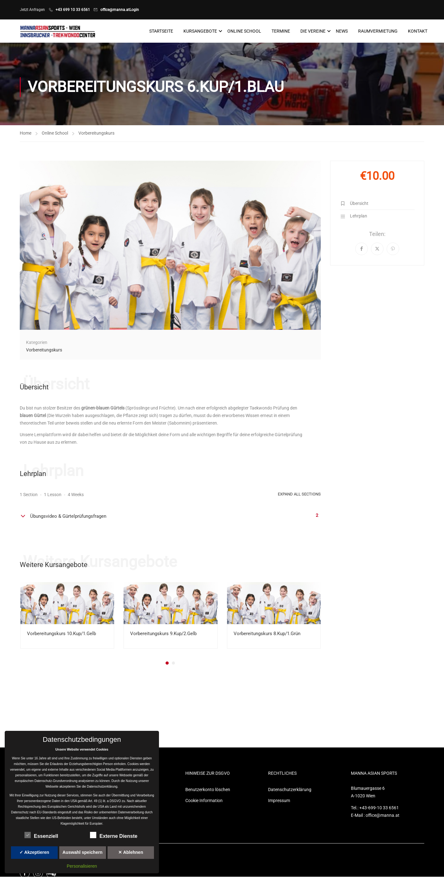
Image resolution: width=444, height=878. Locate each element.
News (342, 31)
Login (134, 10)
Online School (244, 31)
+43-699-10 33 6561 (379, 808)
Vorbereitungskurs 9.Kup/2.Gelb (163, 634)
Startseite (161, 31)
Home (25, 133)
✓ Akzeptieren (34, 852)
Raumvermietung (378, 31)
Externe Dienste (113, 835)
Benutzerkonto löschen (207, 790)
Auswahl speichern (82, 852)
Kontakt (417, 31)
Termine (281, 31)
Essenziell (41, 835)
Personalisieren (82, 866)
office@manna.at (115, 10)
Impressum (279, 801)
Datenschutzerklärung (289, 790)
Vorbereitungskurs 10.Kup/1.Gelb (61, 634)
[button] (167, 663)
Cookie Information (204, 801)
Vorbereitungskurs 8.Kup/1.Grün (267, 634)
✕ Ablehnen (130, 852)
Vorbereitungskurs (96, 133)
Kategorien (36, 342)
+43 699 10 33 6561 (73, 10)
